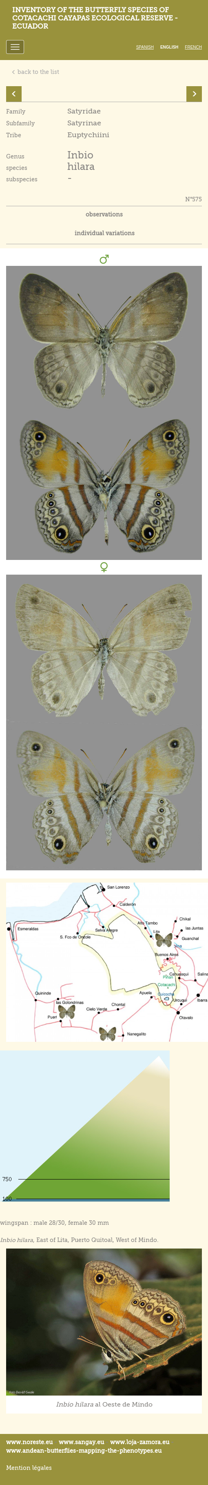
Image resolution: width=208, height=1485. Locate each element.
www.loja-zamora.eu (139, 1442)
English (169, 47)
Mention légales (29, 1468)
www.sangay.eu (81, 1442)
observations (104, 214)
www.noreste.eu (29, 1442)
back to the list (35, 72)
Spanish (145, 47)
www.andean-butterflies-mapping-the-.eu (84, 1450)
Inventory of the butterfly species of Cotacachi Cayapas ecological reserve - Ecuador (95, 18)
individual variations (105, 233)
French (193, 47)
